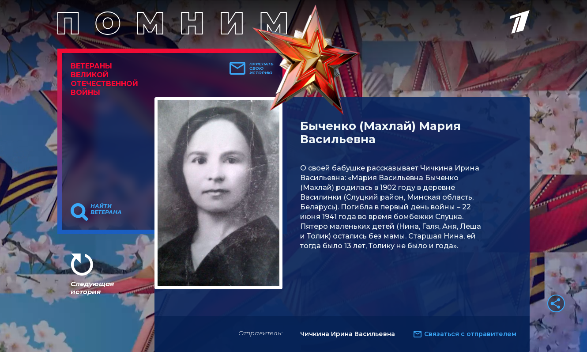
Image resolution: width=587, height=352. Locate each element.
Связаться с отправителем (470, 334)
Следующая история (92, 288)
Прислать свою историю (261, 68)
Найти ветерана (106, 209)
